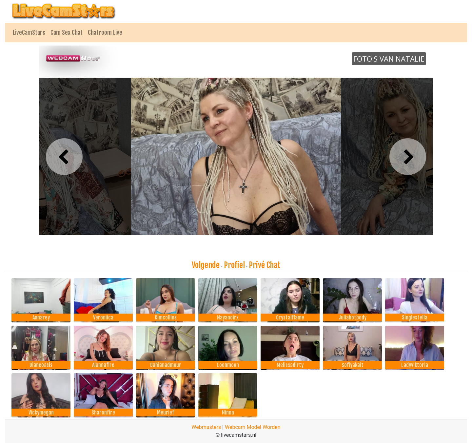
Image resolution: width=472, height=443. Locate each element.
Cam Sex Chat (66, 32)
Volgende (206, 265)
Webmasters (206, 427)
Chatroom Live (105, 32)
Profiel (234, 265)
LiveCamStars (29, 32)
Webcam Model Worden (253, 427)
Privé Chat (264, 265)
